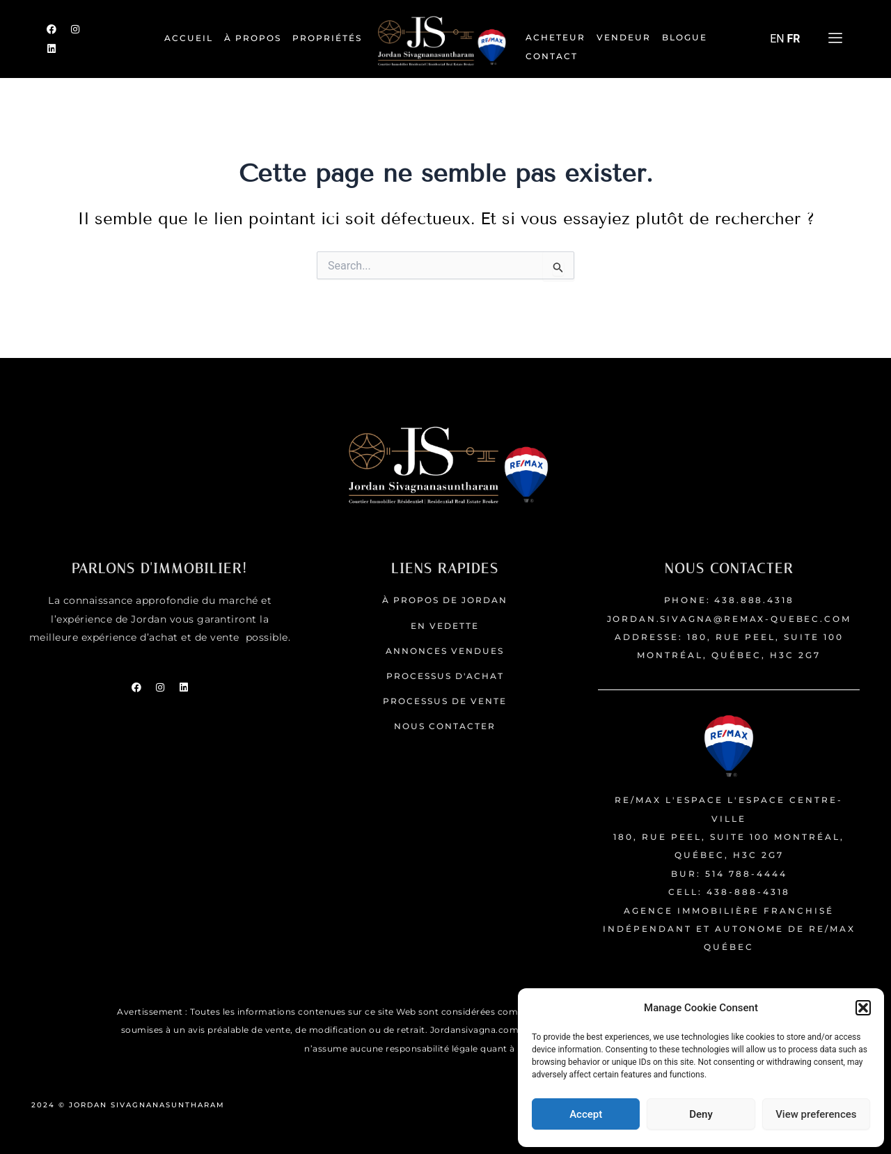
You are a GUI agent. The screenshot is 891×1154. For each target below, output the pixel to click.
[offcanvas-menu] (835, 38)
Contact (552, 56)
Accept (585, 1114)
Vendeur (624, 37)
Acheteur (555, 37)
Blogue (684, 37)
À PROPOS (252, 38)
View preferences (815, 1114)
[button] (863, 1008)
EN (777, 38)
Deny (701, 1114)
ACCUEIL (188, 38)
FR (794, 38)
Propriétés (327, 38)
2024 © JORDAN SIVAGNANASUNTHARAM (129, 1104)
